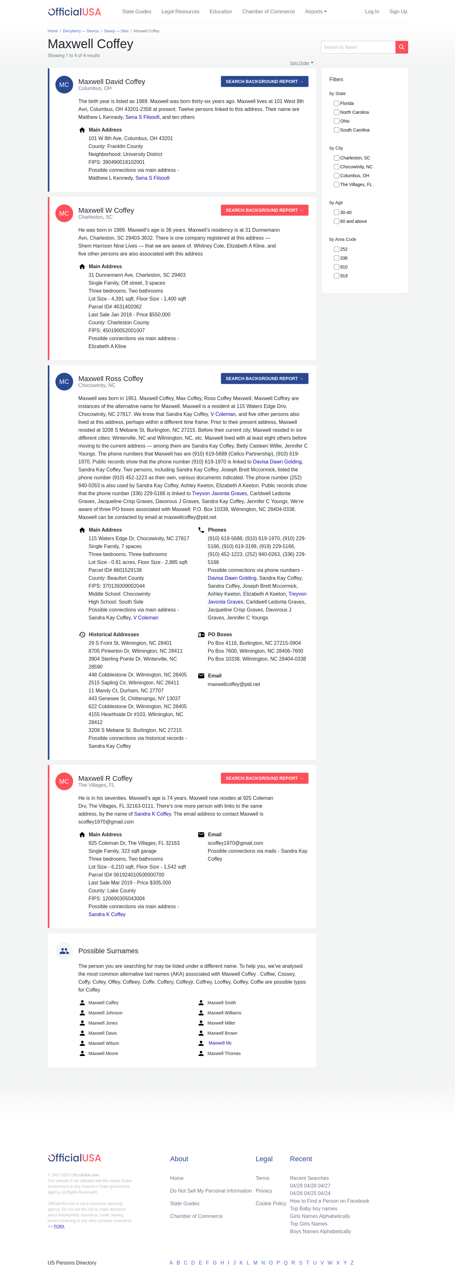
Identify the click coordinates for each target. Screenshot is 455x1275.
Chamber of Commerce (268, 11)
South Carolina (355, 130)
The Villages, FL (356, 184)
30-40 (346, 212)
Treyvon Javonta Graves (219, 493)
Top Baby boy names (313, 1208)
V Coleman (223, 414)
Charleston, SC (355, 158)
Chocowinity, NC (356, 167)
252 (344, 249)
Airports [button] (314, 11)
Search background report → (265, 81)
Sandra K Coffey (152, 814)
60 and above (353, 221)
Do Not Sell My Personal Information (211, 1191)
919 (344, 276)
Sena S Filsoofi (142, 117)
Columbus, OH (355, 175)
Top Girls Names (308, 1223)
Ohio (345, 121)
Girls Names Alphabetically (320, 1216)
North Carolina (354, 112)
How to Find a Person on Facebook (330, 1201)
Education (221, 11)
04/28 (310, 1185)
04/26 (296, 1193)
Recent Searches (309, 1178)
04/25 (310, 1193)
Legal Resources (180, 11)
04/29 (296, 1185)
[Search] (358, 47)
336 (344, 258)
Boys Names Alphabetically (320, 1231)
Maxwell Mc (214, 1043)
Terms (262, 1178)
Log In (372, 11)
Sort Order (300, 63)
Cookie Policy (271, 1203)
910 (344, 267)
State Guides (137, 11)
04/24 (324, 1193)
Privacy (264, 1191)
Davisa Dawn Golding (277, 461)
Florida (347, 103)
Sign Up (398, 11)
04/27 (324, 1185)
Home (177, 1178)
